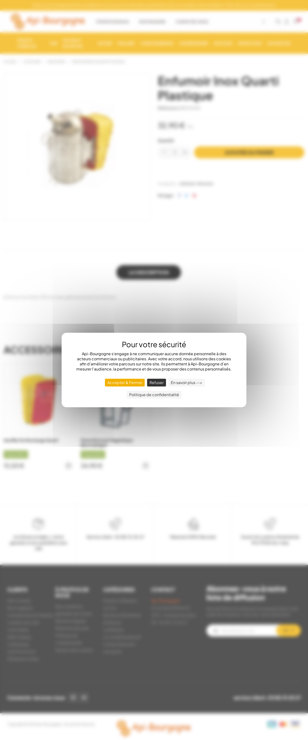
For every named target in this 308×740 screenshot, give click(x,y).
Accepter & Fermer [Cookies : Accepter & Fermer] (124, 382)
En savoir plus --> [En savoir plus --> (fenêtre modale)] (186, 382)
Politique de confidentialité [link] (154, 394)
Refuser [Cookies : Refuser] (157, 382)
